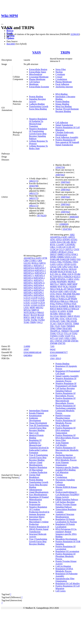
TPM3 (53, 328)
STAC (62, 318)
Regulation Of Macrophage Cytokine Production (39, 521)
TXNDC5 (54, 336)
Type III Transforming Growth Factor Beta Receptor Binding (39, 427)
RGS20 (41, 315)
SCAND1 (62, 311)
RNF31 (27, 317)
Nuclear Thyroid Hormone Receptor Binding (67, 110)
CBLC (53, 247)
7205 (52, 346)
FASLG (53, 262)
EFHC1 (74, 254)
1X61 (52, 358)
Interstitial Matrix (36, 517)
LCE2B (41, 300)
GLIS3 (73, 264)
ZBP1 (73, 338)
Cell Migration (62, 472)
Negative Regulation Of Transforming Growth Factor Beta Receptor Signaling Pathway (38, 133)
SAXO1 (53, 311)
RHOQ (60, 309)
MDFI (32, 307)
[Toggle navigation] (2, 24)
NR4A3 (40, 312)
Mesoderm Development (66, 539)
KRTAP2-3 (40, 275)
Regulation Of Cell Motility (68, 583)
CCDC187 (70, 247)
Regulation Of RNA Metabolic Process (64, 569)
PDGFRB (67, 294)
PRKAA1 (64, 301)
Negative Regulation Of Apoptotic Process (66, 379)
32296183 (75, 34)
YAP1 (61, 338)
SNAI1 (77, 316)
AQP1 (65, 237)
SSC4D (40, 317)
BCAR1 (66, 242)
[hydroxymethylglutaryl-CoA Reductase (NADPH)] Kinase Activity (67, 494)
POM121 (54, 299)
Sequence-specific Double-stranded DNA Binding (67, 468)
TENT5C (68, 323)
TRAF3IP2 (67, 328)
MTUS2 (27, 310)
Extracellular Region (38, 69)
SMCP (33, 317)
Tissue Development (38, 423)
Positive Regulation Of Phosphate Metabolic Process (66, 556)
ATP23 (59, 239)
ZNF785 (61, 343)
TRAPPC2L (55, 331)
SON (52, 318)
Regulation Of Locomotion (67, 551)
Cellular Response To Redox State (38, 147)
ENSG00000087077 (59, 352)
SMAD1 (63, 316)
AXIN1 (53, 242)
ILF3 (52, 274)
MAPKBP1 (62, 281)
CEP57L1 (69, 249)
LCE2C (27, 302)
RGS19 (34, 315)
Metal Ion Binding (64, 106)
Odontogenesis (35, 489)
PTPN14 (67, 304)
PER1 (52, 296)
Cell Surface (34, 82)
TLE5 (57, 326)
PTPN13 (59, 304)
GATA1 (59, 264)
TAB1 (63, 321)
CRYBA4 (61, 252)
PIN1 (63, 296)
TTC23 (60, 333)
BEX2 (73, 242)
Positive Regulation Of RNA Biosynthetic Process (67, 436)
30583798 (33, 186)
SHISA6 (62, 313)
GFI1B (67, 264)
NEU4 (53, 289)
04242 (53, 349)
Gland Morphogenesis (38, 492)
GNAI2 (53, 267)
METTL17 (54, 284)
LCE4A (34, 305)
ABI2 (72, 234)
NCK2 (66, 286)
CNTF (76, 249)
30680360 (73, 217)
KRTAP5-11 (39, 288)
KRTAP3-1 (28, 280)
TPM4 (59, 328)
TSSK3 (53, 333)
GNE (59, 267)
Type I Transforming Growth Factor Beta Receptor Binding (38, 541)
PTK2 (52, 304)
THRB (76, 323)
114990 (27, 346)
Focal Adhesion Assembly (67, 137)
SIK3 (68, 313)
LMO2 (70, 279)
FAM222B (64, 259)
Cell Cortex (61, 591)
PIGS (58, 296)
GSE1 (70, 267)
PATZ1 (59, 294)
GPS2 (64, 267)
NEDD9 (72, 286)
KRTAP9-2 (39, 293)
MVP (60, 286)
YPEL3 (67, 338)
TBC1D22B (71, 321)
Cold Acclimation (63, 566)
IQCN (70, 274)
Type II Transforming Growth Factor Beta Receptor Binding (38, 457)
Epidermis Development (35, 419)
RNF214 (75, 309)
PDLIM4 (76, 294)
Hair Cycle (34, 433)
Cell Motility (61, 445)
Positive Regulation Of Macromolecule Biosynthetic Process (66, 400)
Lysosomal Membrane (39, 77)
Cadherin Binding (37, 104)
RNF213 (67, 309)
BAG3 (60, 242)
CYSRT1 (33, 260)
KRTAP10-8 (29, 270)
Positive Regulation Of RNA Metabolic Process (66, 458)
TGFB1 (27, 320)
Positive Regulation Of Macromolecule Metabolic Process (67, 450)
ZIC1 (52, 341)
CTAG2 (69, 252)
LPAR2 (53, 281)
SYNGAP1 (55, 321)
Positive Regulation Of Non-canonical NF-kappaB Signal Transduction (67, 142)
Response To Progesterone (35, 503)
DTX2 (68, 254)
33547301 (66, 229)
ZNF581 (74, 341)
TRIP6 (65, 52)
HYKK (69, 272)
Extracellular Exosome (39, 87)
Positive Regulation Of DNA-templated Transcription (66, 430)
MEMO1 (72, 281)
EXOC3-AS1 (70, 257)
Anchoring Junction (64, 87)
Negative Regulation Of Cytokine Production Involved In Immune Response (39, 510)
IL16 (74, 272)
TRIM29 (65, 331)
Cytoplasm (60, 74)
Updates (10, 38)
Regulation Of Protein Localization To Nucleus (66, 520)
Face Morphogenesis (38, 494)
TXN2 (74, 333)
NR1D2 (70, 289)
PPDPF (74, 299)
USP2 (61, 336)
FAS (78, 259)
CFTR (44, 258)
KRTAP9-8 (39, 295)
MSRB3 (53, 286)
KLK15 (77, 276)
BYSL (53, 244)
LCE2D (34, 302)
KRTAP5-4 (28, 290)
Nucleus (59, 72)
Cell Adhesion (62, 122)
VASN (36, 52)
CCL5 (61, 249)
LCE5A (41, 305)
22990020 (63, 224)
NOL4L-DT (61, 289)
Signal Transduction (64, 125)
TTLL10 (67, 333)
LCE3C (27, 305)
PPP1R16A (55, 301)
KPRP (52, 279)
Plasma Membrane (37, 79)
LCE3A (41, 302)
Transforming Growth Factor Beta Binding (38, 107)
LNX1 (26, 307)
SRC (57, 318)
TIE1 (52, 326)
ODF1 (61, 291)
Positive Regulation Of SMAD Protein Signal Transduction (39, 529)
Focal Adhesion (62, 84)
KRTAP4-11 (39, 283)
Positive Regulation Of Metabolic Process (66, 421)
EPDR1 (53, 257)
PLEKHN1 (71, 296)
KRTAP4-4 (39, 285)
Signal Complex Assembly (67, 376)
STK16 (68, 318)
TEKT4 (60, 323)
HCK (76, 267)
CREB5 (53, 252)
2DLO (58, 358)
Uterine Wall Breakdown (34, 476)
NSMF (77, 289)
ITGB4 (77, 274)
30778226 (41, 215)
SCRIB (70, 311)
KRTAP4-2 (28, 285)
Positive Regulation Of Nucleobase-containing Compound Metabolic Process (66, 409)
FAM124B (54, 259)
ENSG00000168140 (32, 352)
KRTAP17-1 (29, 275)
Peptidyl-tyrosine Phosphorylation (63, 416)
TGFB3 (41, 320)
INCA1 (58, 274)
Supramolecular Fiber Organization (65, 579)
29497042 (60, 175)
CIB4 (26, 260)
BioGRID (11, 44)
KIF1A (61, 276)
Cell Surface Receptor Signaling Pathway (65, 389)
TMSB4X (70, 326)
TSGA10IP (74, 331)
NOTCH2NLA (30, 312)
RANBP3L (63, 306)
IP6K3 (65, 274)
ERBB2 (60, 257)
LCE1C (41, 297)
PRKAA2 (73, 301)
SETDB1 (54, 313)
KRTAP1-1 (28, 265)
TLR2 (63, 326)
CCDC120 (60, 247)
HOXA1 (35, 263)
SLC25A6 (54, 316)
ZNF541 (58, 341)
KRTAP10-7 (40, 268)
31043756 (60, 167)
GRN (39, 260)
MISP (74, 284)
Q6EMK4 (28, 355)
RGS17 (27, 315)
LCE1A (27, 297)
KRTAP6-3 (28, 293)
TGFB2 (34, 320)
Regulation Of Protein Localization (65, 525)
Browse (10, 31)
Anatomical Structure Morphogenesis (65, 515)
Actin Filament (62, 443)
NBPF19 (35, 310)
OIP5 (66, 291)
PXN (74, 304)
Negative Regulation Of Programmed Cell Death (66, 384)
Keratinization (35, 415)
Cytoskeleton (61, 79)
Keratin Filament (36, 413)
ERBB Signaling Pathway (67, 499)
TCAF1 (53, 323)
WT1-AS (54, 338)
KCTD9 (53, 276)
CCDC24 (54, 249)
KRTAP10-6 (29, 268)
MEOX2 (39, 307)
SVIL (74, 318)
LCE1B (34, 297)
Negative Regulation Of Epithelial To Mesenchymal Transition (38, 122)
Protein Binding (36, 96)
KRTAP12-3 (40, 273)
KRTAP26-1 (39, 278)
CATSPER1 (70, 244)
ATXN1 (73, 239)
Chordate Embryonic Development (65, 133)
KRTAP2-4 (28, 278)
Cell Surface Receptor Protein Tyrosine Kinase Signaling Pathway (66, 504)
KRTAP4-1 (28, 283)
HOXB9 (53, 272)
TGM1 (27, 322)
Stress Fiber (61, 69)
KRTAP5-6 (39, 290)
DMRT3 (61, 254)
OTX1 (53, 294)
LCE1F (27, 300)
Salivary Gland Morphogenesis (36, 463)
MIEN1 (63, 284)
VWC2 (39, 322)
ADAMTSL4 (29, 258)
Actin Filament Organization (62, 463)
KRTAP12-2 (29, 273)
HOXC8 (61, 272)
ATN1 (52, 239)
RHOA (53, 309)
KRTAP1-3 (39, 265)
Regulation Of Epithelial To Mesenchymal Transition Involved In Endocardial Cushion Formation (39, 446)
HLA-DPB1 (55, 269)
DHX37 (53, 254)
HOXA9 (72, 269)
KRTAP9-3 (28, 295)
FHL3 (59, 262)
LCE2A (34, 300)
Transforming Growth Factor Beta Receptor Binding (38, 484)
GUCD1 (27, 263)
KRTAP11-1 (40, 270)
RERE (72, 306)
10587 (26, 349)
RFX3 (77, 306)
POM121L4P (64, 299)
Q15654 (53, 355)
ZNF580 (67, 341)
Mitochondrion (35, 74)
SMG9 (70, 316)
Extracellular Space (37, 72)
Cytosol (59, 77)
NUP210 (54, 291)
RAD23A (54, 306)
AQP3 (38, 258)
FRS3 (75, 262)
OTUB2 (72, 291)
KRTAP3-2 (39, 280)
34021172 (33, 181)
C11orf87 (60, 244)
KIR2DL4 (68, 276)
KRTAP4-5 (28, 288)
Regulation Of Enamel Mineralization (39, 498)
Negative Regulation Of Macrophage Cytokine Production (38, 469)
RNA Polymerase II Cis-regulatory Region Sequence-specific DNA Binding (66, 533)
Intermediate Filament (38, 410)
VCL (73, 336)
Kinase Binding (62, 104)
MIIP (69, 284)
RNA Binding (62, 94)
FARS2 (73, 259)
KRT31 (42, 263)
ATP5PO (66, 239)
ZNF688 (53, 343)
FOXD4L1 (67, 262)
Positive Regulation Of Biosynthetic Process (66, 394)
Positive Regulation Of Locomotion (66, 547)
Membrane (33, 84)
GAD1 (53, 264)
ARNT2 (71, 237)
